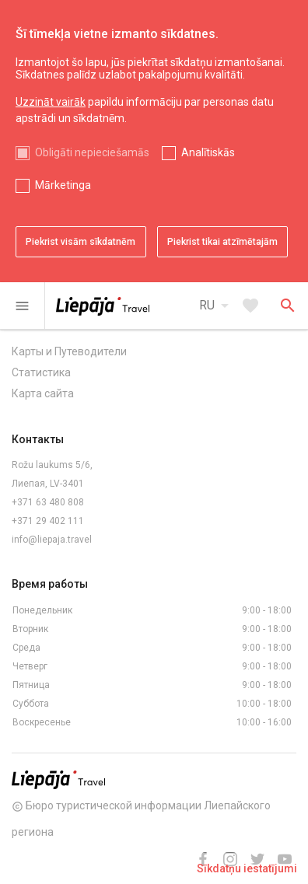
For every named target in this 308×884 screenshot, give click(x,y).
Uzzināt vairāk (51, 102)
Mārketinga (63, 185)
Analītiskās (208, 152)
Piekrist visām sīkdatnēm (80, 241)
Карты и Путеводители (69, 351)
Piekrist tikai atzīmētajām (222, 241)
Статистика (41, 372)
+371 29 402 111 (48, 520)
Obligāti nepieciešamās (92, 152)
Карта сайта (43, 393)
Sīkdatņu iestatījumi (247, 868)
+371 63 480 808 (48, 502)
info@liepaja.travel (52, 539)
